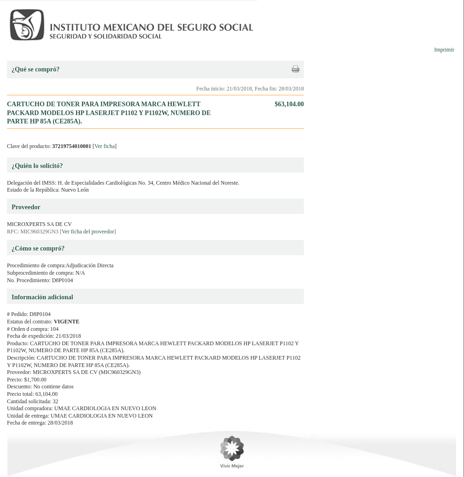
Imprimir (444, 49)
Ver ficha (105, 146)
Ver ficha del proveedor (88, 231)
